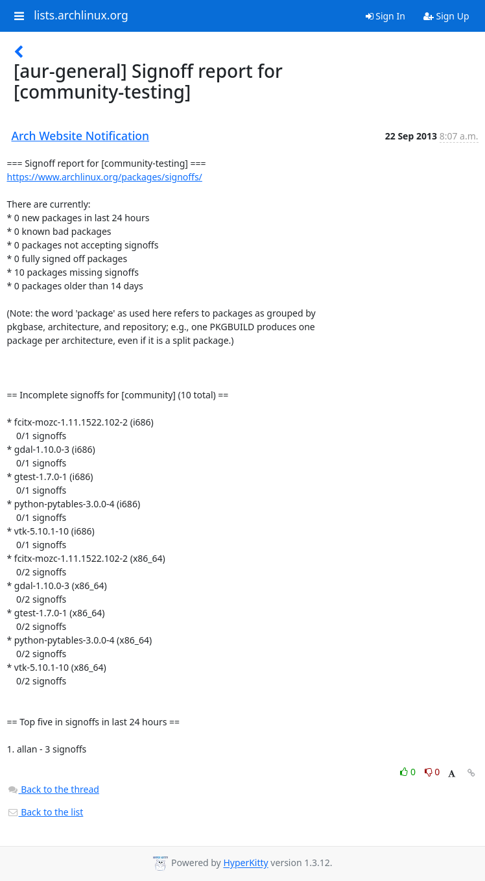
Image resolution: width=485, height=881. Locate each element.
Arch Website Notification (81, 135)
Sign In (385, 16)
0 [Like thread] (409, 772)
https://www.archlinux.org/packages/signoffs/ (104, 177)
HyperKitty (245, 863)
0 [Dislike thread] (432, 772)
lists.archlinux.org (81, 15)
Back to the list (45, 812)
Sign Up (446, 16)
